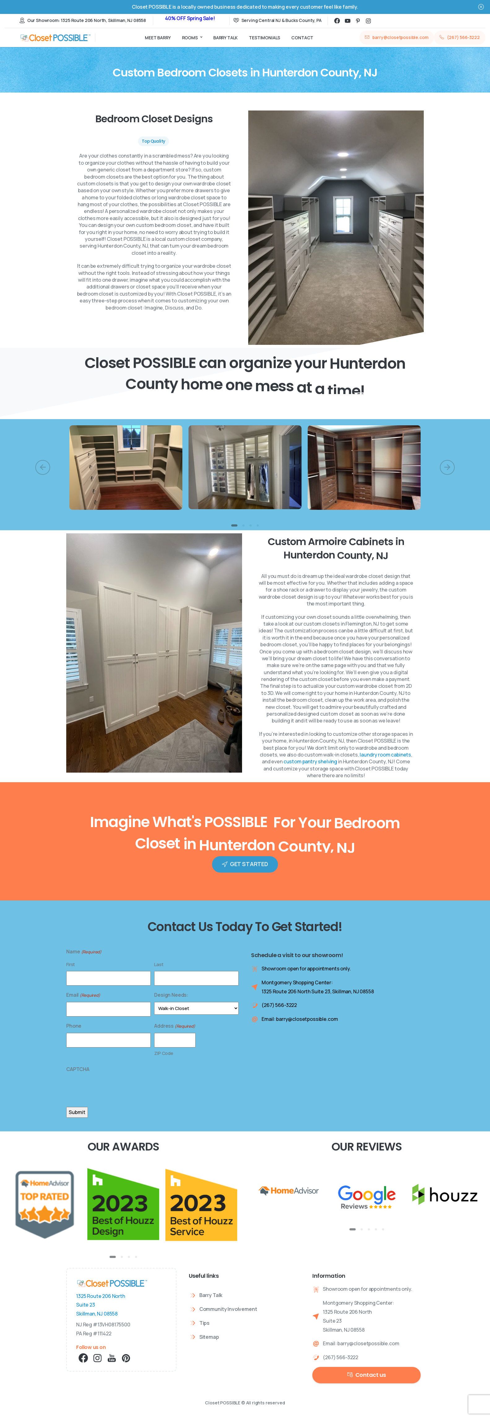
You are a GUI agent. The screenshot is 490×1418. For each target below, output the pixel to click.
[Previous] (42, 467)
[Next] (447, 467)
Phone (73, 1025)
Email (83, 995)
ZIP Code (163, 1053)
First (70, 964)
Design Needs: (171, 994)
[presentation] (113, 1088)
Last (158, 964)
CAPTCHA (77, 1069)
